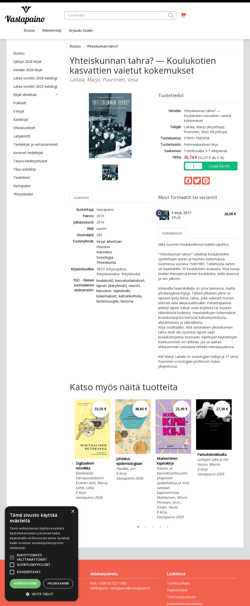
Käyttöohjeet (177, 590)
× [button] (72, 511)
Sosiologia (104, 257)
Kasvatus (104, 251)
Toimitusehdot (178, 583)
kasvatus (103, 290)
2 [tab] (145, 526)
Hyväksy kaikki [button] (25, 583)
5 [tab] (167, 526)
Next (237, 460)
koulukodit (104, 280)
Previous (68, 460)
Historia (103, 246)
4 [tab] (160, 526)
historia (127, 301)
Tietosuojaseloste (181, 597)
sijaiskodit (121, 290)
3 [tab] (152, 526)
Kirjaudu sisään (81, 30)
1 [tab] (138, 526)
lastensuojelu (107, 301)
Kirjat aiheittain (109, 241)
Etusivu (29, 30)
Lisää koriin (219, 166)
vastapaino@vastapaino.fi (130, 588)
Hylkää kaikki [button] (58, 583)
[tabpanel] (92, 450)
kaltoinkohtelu (130, 295)
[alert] (41, 553)
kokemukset (106, 295)
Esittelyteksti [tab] (172, 233)
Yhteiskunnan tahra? (102, 46)
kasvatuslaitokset (130, 280)
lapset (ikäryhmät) (111, 285)
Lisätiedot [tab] (81, 197)
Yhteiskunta (106, 262)
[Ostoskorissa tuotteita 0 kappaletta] (183, 15)
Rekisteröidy (52, 30)
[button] (171, 15)
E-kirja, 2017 (181, 212)
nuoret (134, 285)
